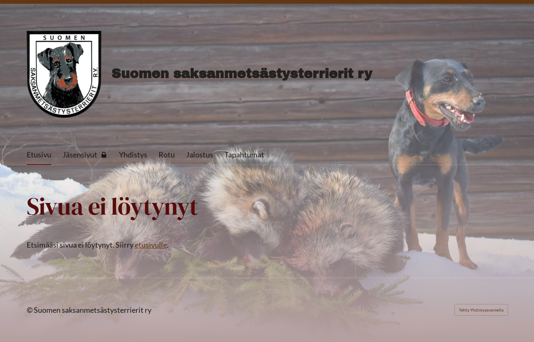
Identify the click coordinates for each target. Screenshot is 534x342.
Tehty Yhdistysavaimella (481, 309)
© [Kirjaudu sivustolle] (30, 309)
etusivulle (151, 244)
